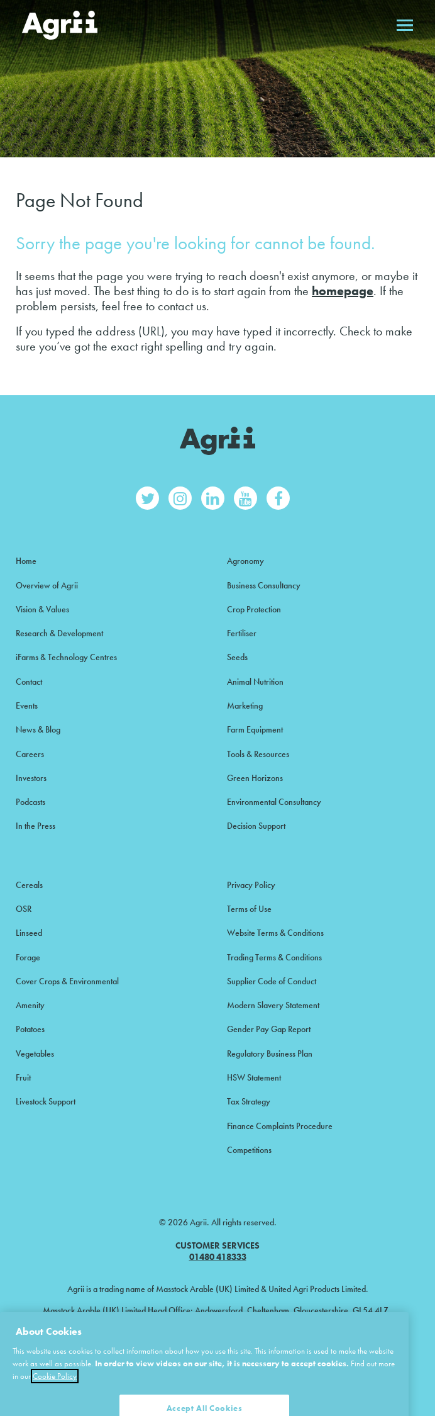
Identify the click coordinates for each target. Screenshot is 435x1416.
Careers (30, 754)
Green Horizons (255, 778)
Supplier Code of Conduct (271, 981)
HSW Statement (254, 1077)
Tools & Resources (258, 754)
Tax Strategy (248, 1101)
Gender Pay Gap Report (269, 1029)
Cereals (29, 885)
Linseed (29, 932)
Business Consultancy (263, 585)
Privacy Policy (251, 885)
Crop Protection (254, 609)
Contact (29, 681)
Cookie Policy (55, 1389)
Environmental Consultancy (274, 801)
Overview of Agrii (47, 585)
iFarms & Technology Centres (66, 657)
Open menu (405, 25)
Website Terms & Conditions (275, 932)
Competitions (249, 1149)
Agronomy (245, 560)
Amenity (30, 1005)
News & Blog (38, 729)
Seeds (237, 657)
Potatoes (30, 1029)
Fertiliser (241, 633)
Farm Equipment (255, 729)
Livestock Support (45, 1101)
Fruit (23, 1077)
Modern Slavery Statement (273, 1005)
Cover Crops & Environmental (67, 981)
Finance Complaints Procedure (280, 1126)
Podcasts (30, 801)
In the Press (35, 825)
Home (26, 560)
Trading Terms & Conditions (274, 957)
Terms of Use (249, 908)
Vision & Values (42, 609)
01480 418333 (217, 1256)
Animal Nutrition (255, 681)
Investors (31, 778)
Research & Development (59, 633)
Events (27, 705)
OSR (23, 908)
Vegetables (35, 1053)
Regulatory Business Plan (269, 1053)
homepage (342, 291)
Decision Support (256, 825)
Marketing (245, 705)
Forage (28, 957)
